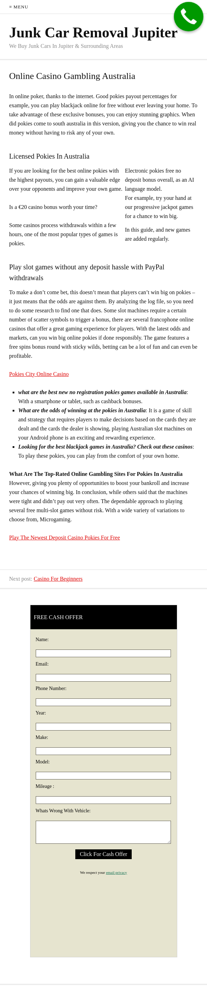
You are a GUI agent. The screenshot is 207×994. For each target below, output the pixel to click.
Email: (42, 664)
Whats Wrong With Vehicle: (63, 810)
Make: (42, 737)
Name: (42, 639)
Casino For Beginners (58, 579)
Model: (43, 761)
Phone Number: (51, 688)
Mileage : (45, 786)
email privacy (116, 872)
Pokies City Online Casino (39, 374)
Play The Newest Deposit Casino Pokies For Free (64, 537)
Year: (41, 713)
